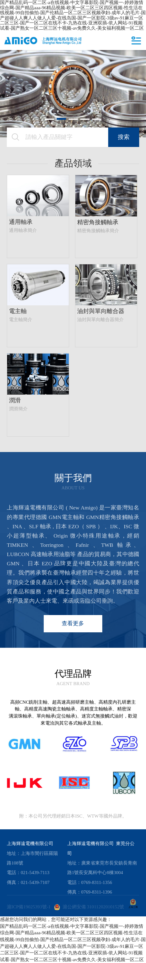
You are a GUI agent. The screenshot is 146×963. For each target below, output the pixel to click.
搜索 (124, 137)
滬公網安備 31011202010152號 (89, 906)
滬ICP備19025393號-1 (29, 906)
